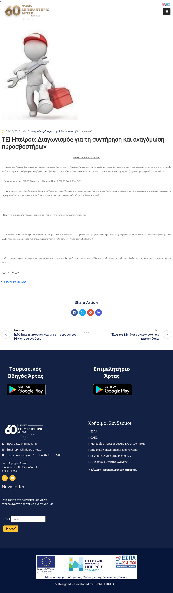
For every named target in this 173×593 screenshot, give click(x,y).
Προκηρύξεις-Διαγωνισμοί (44, 131)
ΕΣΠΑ (93, 431)
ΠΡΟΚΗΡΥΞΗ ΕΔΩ (15, 281)
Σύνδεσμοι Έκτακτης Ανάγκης (109, 462)
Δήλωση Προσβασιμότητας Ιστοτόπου (114, 470)
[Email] (28, 519)
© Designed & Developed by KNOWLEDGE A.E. (86, 584)
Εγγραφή (11, 528)
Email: (24, 449)
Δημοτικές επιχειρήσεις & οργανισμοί (114, 449)
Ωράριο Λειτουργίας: (34, 455)
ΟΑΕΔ (93, 437)
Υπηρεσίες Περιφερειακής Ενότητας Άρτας (117, 443)
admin (69, 131)
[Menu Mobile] (166, 11)
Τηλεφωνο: (22, 444)
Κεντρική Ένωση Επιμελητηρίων (110, 455)
